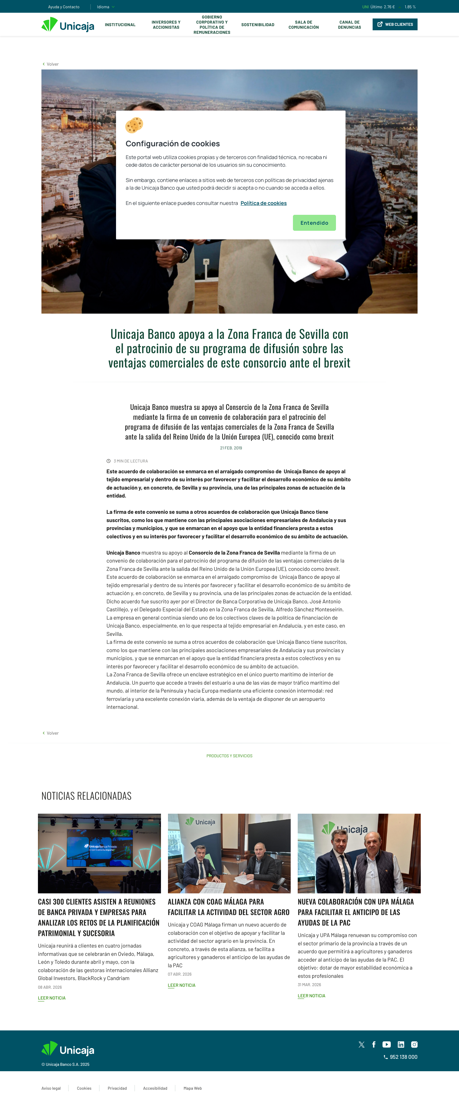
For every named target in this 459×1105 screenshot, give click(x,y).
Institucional (120, 24)
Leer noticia (52, 997)
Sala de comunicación (303, 24)
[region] (231, 175)
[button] (50, 64)
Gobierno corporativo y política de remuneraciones (211, 24)
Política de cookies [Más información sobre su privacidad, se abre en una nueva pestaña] (264, 203)
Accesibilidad (155, 1088)
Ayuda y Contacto (64, 6)
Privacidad (117, 1088)
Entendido (314, 222)
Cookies (84, 1088)
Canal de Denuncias (349, 24)
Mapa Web (193, 1088)
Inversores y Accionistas (166, 24)
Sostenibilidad (257, 24)
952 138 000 (400, 1057)
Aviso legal (51, 1088)
